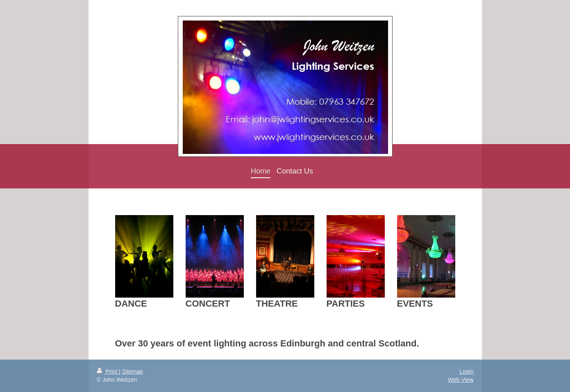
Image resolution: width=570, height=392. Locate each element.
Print (108, 371)
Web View (461, 379)
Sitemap (132, 371)
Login (466, 371)
